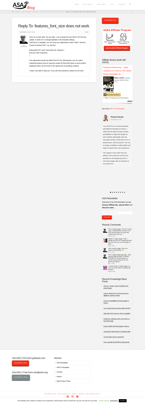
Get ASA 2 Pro (20, 363)
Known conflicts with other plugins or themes (116, 326)
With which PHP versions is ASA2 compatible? (117, 313)
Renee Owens (113, 266)
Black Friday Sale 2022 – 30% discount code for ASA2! (119, 255)
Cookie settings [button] (104, 400)
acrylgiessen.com (116, 119)
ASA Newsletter (62, 363)
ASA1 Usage (117, 229)
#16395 (86, 32)
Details (115, 81)
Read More (114, 400)
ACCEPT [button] (122, 400)
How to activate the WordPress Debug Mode (116, 342)
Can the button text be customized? (114, 337)
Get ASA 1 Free (21, 377)
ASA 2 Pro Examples (116, 109)
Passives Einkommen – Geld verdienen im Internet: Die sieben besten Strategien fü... (117, 70)
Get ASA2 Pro (110, 20)
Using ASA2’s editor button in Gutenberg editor (117, 331)
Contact (59, 372)
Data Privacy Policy (64, 381)
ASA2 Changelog (63, 367)
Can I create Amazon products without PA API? (117, 308)
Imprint (59, 376)
